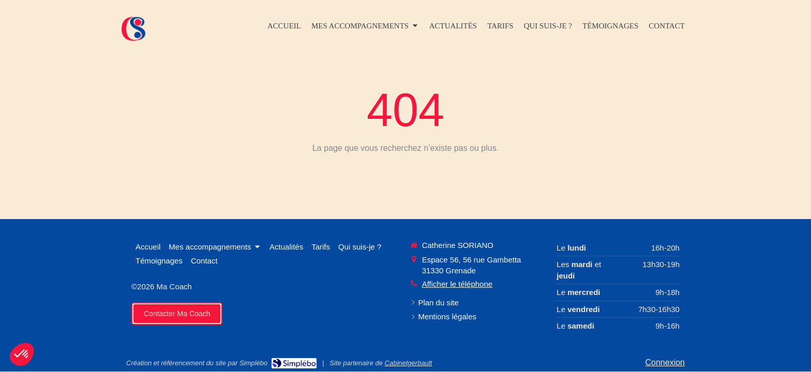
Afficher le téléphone (457, 284)
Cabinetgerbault (408, 363)
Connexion (665, 362)
